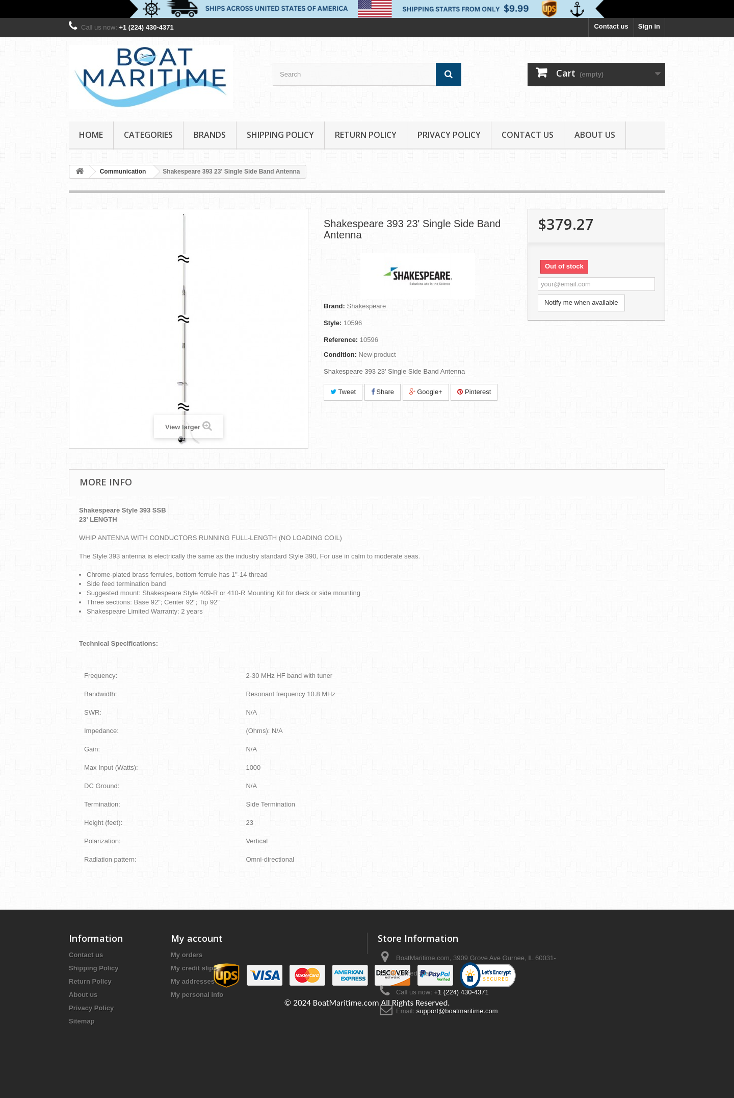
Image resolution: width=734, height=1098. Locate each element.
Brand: (334, 306)
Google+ (425, 392)
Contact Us (528, 134)
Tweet (343, 392)
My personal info (197, 994)
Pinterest (474, 392)
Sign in (649, 26)
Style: (333, 323)
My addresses (193, 981)
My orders (186, 955)
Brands (210, 134)
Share (382, 392)
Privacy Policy (449, 134)
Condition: (340, 354)
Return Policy (366, 134)
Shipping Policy (280, 134)
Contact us (611, 26)
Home (91, 134)
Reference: (341, 340)
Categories (148, 134)
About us (594, 134)
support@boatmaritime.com (457, 1011)
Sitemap (82, 1021)
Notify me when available (581, 302)
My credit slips (194, 968)
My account (197, 938)
